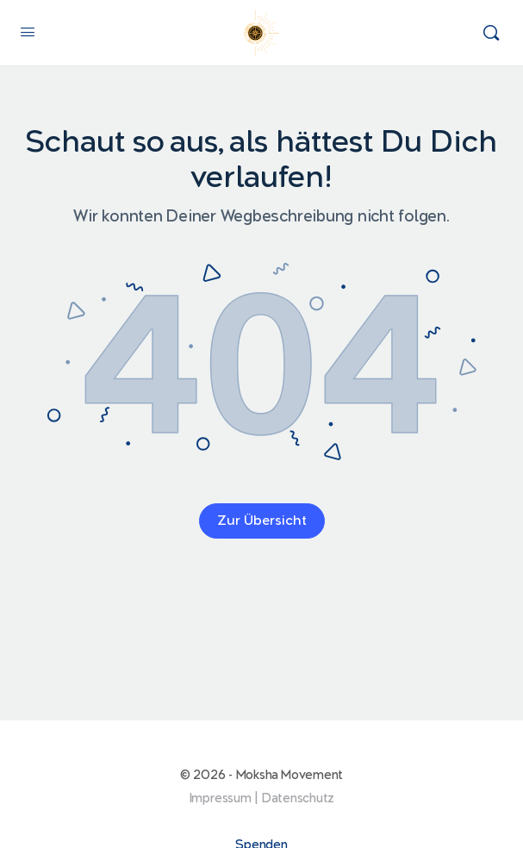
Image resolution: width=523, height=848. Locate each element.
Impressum (220, 798)
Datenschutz (298, 798)
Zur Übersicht (262, 521)
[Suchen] (491, 32)
